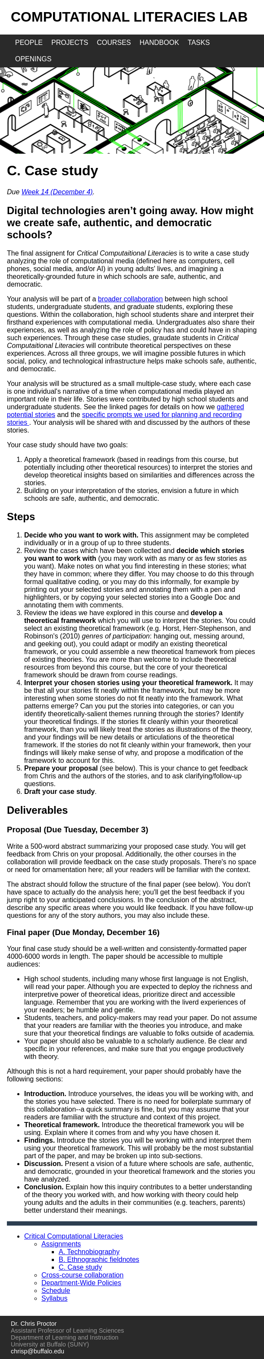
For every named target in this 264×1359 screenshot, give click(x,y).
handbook (159, 42)
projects (69, 42)
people (29, 42)
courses (114, 42)
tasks (199, 42)
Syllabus (54, 1298)
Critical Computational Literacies (73, 1236)
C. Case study (80, 1267)
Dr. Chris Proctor (34, 1323)
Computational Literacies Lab (129, 17)
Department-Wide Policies (81, 1282)
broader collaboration (130, 299)
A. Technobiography (89, 1251)
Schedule (55, 1290)
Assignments (61, 1244)
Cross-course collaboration (82, 1275)
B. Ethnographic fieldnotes (99, 1259)
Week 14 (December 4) (57, 192)
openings (33, 59)
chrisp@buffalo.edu (37, 1351)
